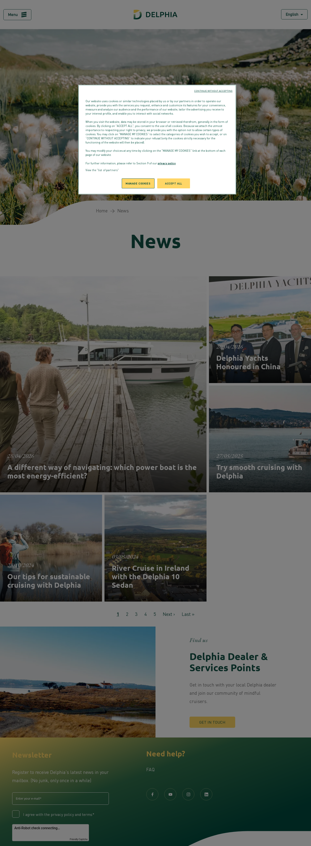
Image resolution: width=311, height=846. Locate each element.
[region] (157, 140)
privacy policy (167, 163)
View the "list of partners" (102, 170)
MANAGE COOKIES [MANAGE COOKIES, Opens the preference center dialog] (138, 183)
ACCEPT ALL (173, 183)
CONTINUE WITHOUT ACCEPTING (213, 90)
